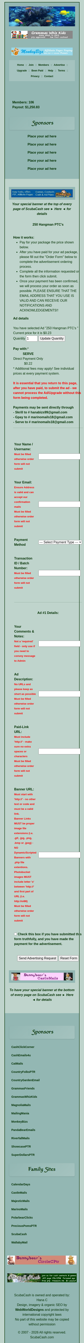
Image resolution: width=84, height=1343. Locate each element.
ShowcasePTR (21, 1146)
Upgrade (22, 70)
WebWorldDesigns (29, 1309)
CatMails (17, 1063)
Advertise (59, 65)
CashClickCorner (22, 1047)
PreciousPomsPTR (24, 1225)
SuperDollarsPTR (23, 1154)
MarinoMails (19, 1209)
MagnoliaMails (21, 1105)
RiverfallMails (20, 1138)
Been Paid (37, 70)
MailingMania (20, 1113)
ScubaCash (19, 1234)
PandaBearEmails (23, 1130)
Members (43, 65)
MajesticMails (20, 1201)
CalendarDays (20, 1184)
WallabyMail (19, 1242)
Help (50, 70)
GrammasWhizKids (24, 1096)
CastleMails (19, 1192)
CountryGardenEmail (25, 1080)
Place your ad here (42, 136)
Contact (48, 76)
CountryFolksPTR (23, 1071)
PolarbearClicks (22, 1217)
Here (58, 209)
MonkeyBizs (19, 1121)
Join (31, 65)
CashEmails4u (21, 1055)
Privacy (35, 76)
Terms (61, 70)
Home (20, 65)
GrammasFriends (23, 1088)
